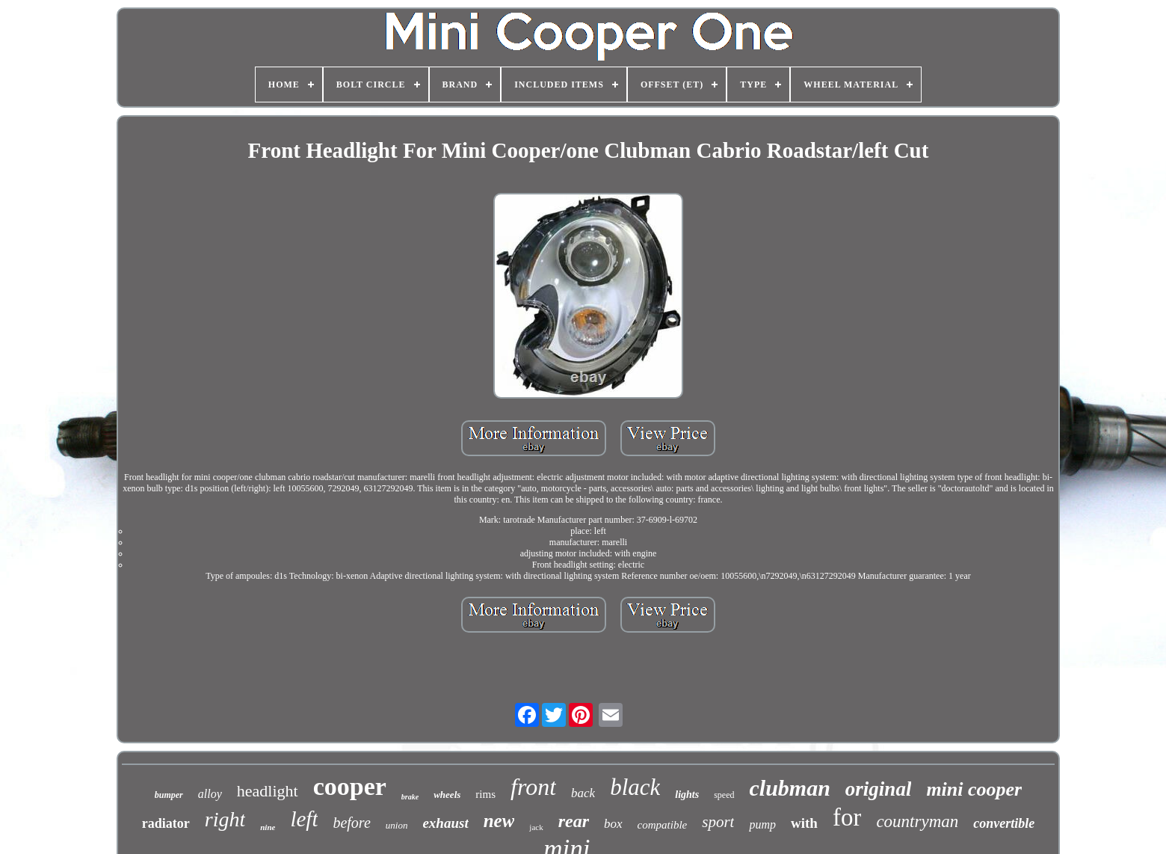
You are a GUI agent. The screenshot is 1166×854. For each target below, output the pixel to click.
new (499, 821)
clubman (790, 787)
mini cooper (974, 789)
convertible (1003, 823)
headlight (267, 790)
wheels (447, 794)
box (613, 824)
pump (762, 824)
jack (536, 827)
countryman (917, 821)
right (225, 819)
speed (724, 795)
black (635, 787)
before (351, 822)
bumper (169, 795)
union (397, 825)
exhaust (445, 823)
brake (410, 797)
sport (718, 822)
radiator (166, 823)
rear (573, 821)
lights (687, 794)
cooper (349, 786)
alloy (210, 793)
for (847, 817)
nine (267, 827)
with (804, 823)
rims (485, 794)
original (878, 789)
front (533, 786)
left (304, 819)
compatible (663, 825)
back (583, 793)
